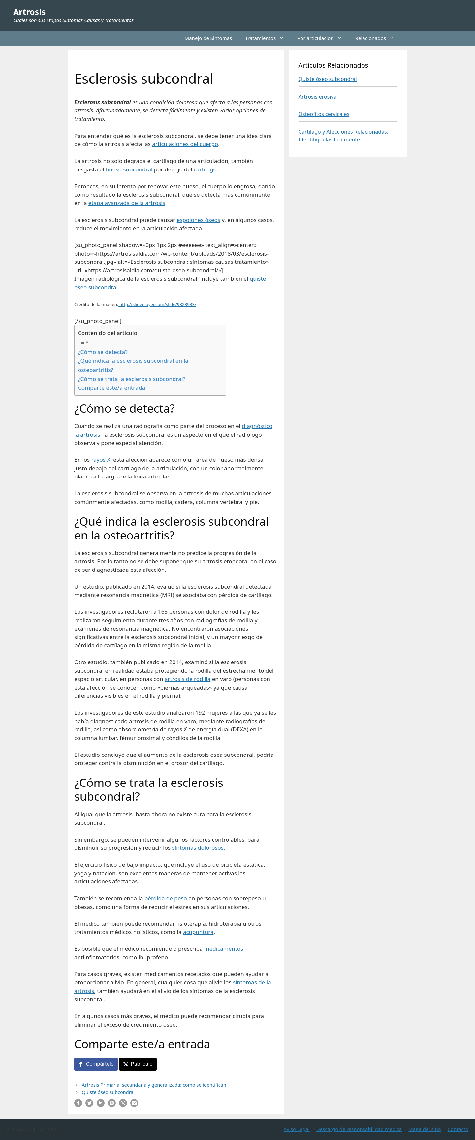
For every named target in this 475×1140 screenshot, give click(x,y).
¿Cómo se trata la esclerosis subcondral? (131, 379)
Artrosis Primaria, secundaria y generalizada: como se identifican (154, 1085)
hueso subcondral (129, 169)
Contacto (458, 1129)
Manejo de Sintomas (208, 38)
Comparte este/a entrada (111, 387)
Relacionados (378, 38)
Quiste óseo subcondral (108, 1092)
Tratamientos (268, 38)
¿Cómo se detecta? (103, 351)
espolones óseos (198, 220)
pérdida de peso (165, 898)
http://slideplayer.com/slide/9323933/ (157, 304)
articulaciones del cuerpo (185, 144)
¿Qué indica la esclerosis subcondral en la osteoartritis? (133, 365)
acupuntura (198, 932)
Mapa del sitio (424, 1129)
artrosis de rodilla (187, 679)
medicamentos (223, 948)
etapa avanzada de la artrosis (126, 203)
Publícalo (142, 1064)
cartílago (205, 169)
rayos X (101, 459)
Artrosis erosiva (318, 96)
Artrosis (29, 11)
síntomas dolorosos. (198, 847)
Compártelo (100, 1064)
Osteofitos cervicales (324, 114)
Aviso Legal (297, 1129)
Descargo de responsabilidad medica (359, 1129)
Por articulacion (322, 38)
